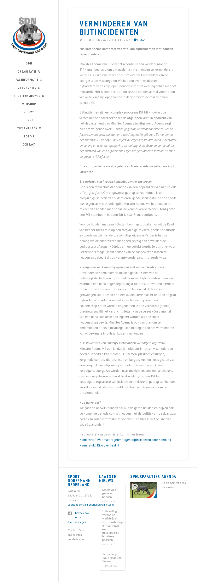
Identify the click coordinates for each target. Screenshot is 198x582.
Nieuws (140, 40)
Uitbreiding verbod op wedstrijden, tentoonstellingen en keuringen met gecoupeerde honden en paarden (112, 525)
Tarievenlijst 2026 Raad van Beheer (112, 557)
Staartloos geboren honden (109, 493)
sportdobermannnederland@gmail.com (91, 504)
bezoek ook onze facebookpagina (78, 517)
